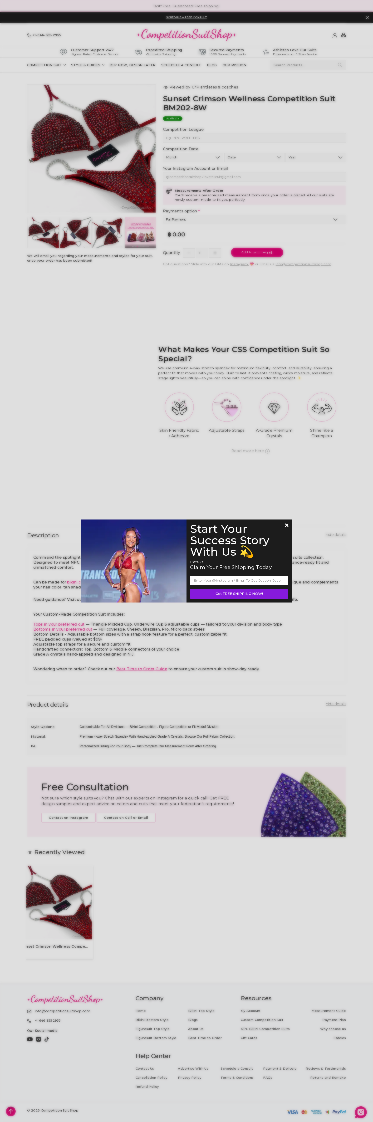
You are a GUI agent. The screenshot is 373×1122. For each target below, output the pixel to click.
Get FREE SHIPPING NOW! (239, 594)
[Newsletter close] (287, 526)
